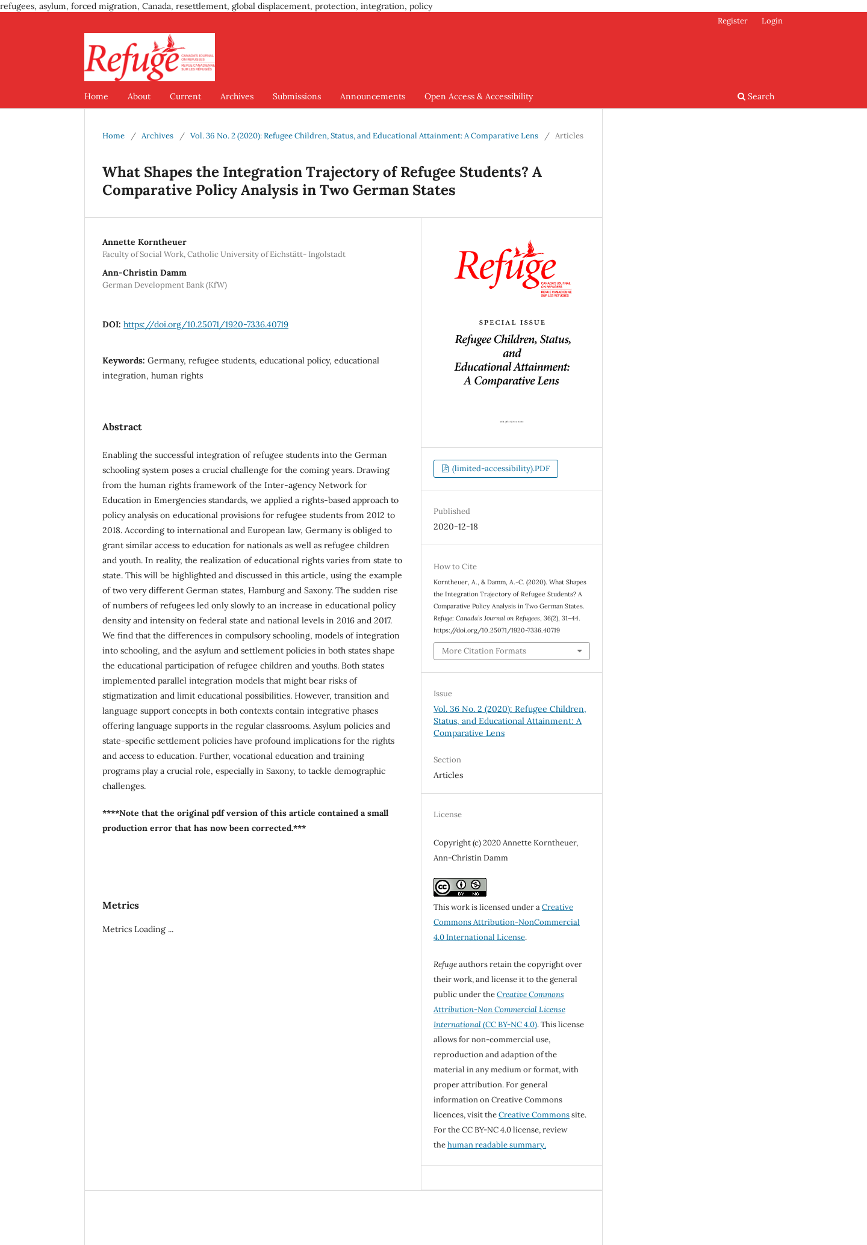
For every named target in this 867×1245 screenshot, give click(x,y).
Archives (236, 96)
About (139, 96)
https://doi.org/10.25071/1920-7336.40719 (205, 324)
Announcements (372, 96)
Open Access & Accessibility (478, 96)
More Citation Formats (484, 651)
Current (185, 96)
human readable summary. (496, 1145)
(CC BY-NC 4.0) (499, 1009)
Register (733, 21)
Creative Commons (534, 1115)
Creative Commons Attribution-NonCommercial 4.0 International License (507, 922)
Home (96, 96)
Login (772, 21)
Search (756, 96)
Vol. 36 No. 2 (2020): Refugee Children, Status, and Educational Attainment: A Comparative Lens (364, 136)
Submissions (297, 96)
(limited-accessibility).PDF (500, 468)
